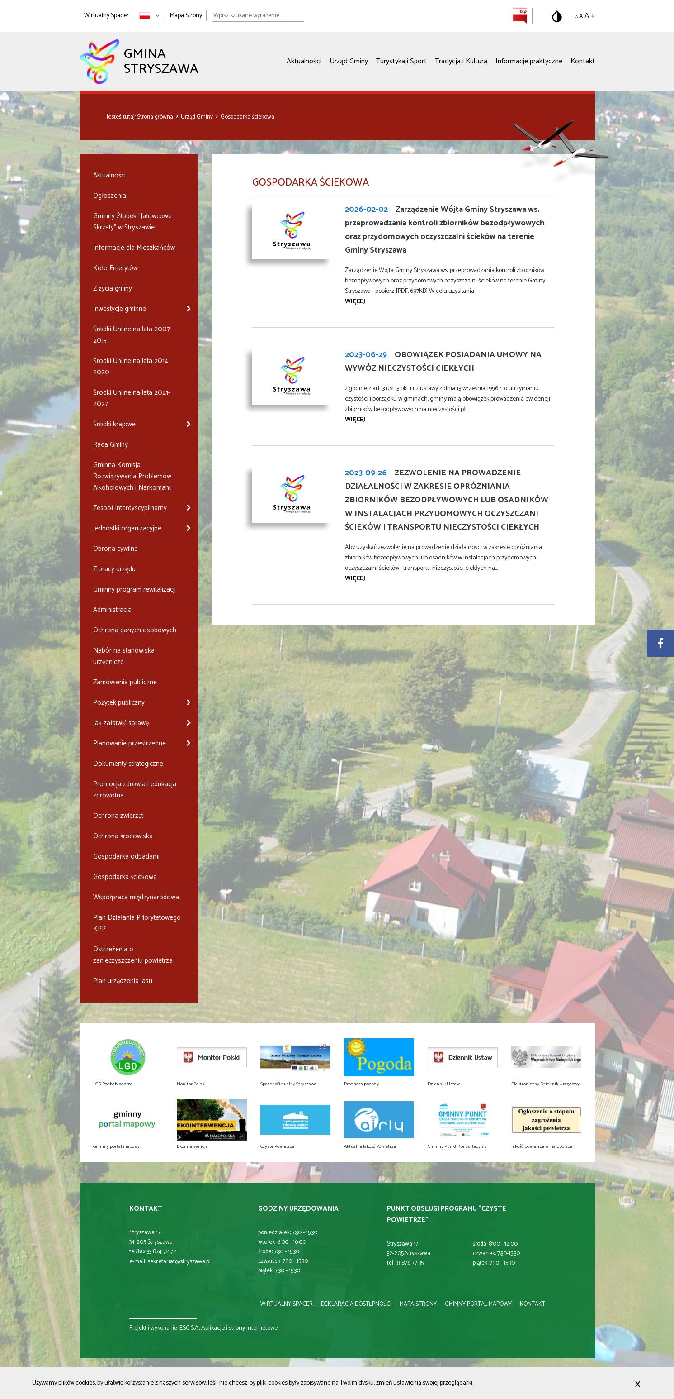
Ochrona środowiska (123, 836)
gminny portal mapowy (478, 1304)
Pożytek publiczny (119, 702)
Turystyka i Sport (401, 61)
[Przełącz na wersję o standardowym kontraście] (557, 16)
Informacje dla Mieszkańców (134, 247)
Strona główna (155, 117)
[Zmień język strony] (149, 15)
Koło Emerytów (115, 268)
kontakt (532, 1304)
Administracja (112, 610)
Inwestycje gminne (119, 309)
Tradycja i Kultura (461, 61)
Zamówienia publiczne (125, 682)
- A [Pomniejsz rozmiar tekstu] (575, 17)
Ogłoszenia (109, 195)
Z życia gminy (112, 288)
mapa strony (418, 1304)
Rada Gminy (110, 444)
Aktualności (304, 61)
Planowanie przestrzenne (129, 743)
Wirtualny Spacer (106, 15)
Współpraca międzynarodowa (136, 897)
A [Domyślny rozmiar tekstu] (581, 16)
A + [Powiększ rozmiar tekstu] (589, 16)
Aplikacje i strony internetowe (239, 1328)
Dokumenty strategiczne (128, 763)
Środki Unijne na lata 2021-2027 (131, 398)
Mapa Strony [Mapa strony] (186, 15)
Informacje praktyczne (528, 61)
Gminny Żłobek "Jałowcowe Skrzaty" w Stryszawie (132, 221)
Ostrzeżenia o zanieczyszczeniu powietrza (133, 955)
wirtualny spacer (286, 1304)
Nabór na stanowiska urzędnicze (124, 656)
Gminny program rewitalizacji (134, 589)
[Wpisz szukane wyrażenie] (258, 16)
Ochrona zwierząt (118, 815)
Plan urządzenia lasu (122, 981)
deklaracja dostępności (356, 1304)
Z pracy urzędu (114, 569)
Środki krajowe (114, 424)
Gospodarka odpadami (126, 856)
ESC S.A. (189, 1328)
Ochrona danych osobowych (134, 630)
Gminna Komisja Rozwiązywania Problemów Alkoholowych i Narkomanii (132, 476)
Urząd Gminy (349, 61)
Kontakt (582, 61)
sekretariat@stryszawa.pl (179, 1261)
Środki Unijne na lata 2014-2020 (131, 366)
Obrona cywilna (115, 548)
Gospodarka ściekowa (247, 117)
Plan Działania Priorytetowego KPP (137, 923)
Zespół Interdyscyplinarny (130, 508)
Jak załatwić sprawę (121, 723)
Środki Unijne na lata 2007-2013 (132, 335)
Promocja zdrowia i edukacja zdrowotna (134, 789)
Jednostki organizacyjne (127, 528)
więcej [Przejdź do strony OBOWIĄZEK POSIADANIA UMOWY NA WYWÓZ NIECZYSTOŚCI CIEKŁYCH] (355, 420)
